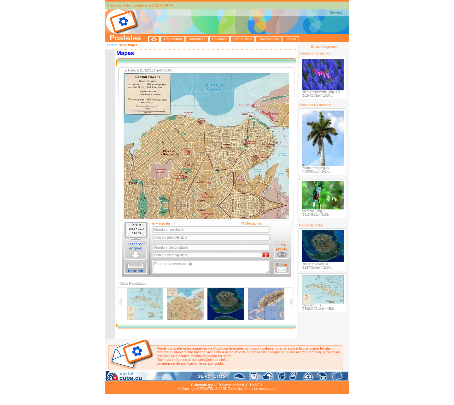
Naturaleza (146, 377)
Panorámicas (206, 377)
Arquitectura (125, 377)
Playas (224, 377)
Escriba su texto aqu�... (211, 267)
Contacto (336, 12)
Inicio (122, 45)
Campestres (184, 377)
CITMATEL (254, 385)
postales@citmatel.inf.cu (210, 360)
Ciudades (164, 377)
